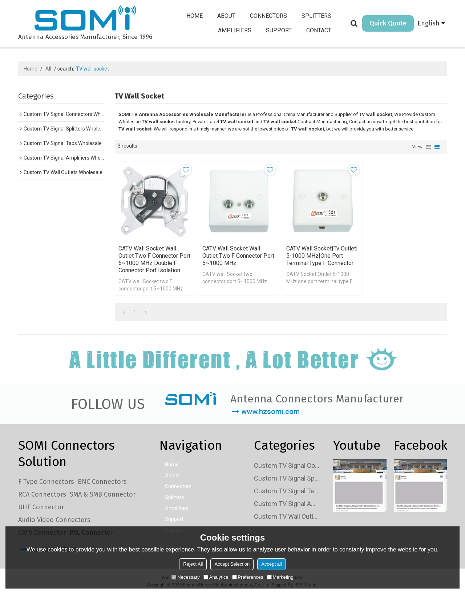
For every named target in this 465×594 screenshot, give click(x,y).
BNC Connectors (102, 482)
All (48, 69)
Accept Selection (232, 564)
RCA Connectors (42, 494)
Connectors (268, 15)
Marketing (280, 577)
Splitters (316, 15)
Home (194, 15)
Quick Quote (388, 23)
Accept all (271, 564)
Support (279, 30)
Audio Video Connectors (54, 520)
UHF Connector (41, 507)
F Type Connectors (46, 482)
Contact (318, 30)
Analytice (216, 577)
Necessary (185, 577)
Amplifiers (234, 30)
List (428, 146)
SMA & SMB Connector (103, 494)
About (226, 15)
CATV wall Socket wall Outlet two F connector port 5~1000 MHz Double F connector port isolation (154, 259)
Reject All (193, 564)
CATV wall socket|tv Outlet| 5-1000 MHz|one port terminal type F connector (322, 255)
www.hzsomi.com (270, 411)
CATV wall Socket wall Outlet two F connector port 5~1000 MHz (238, 255)
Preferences (247, 577)
